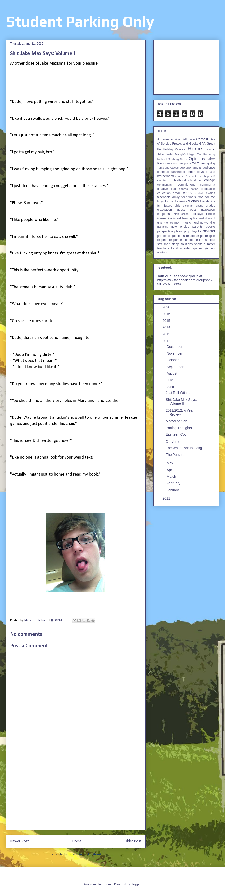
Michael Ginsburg (168, 159)
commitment (186, 184)
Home (76, 841)
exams (210, 193)
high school (181, 213)
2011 (166, 498)
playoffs (196, 231)
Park (160, 163)
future (168, 205)
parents (197, 226)
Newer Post (19, 841)
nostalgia (162, 226)
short (166, 244)
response (175, 240)
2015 (166, 321)
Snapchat (185, 163)
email (176, 193)
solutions (187, 244)
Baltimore (188, 139)
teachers (163, 248)
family (176, 197)
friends (193, 201)
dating (194, 188)
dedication (208, 189)
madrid (203, 218)
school (188, 240)
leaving (187, 218)
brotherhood (165, 176)
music (187, 222)
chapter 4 (163, 180)
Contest (202, 139)
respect (162, 240)
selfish (199, 240)
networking (207, 222)
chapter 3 (209, 176)
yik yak (210, 248)
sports (198, 244)
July (170, 380)
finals (192, 197)
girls (177, 205)
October (173, 360)
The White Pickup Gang (184, 448)
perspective (165, 231)
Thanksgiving (206, 163)
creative (162, 189)
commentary (164, 184)
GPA (202, 143)
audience (208, 167)
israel (177, 218)
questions (178, 236)
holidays (197, 214)
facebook (163, 197)
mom (177, 222)
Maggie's (180, 154)
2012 (166, 341)
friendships (207, 201)
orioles (184, 226)
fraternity (181, 201)
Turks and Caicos (168, 167)
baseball (163, 172)
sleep (175, 244)
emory (187, 193)
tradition (176, 248)
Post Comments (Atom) (85, 854)
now (174, 226)
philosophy (181, 231)
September (175, 367)
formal (169, 201)
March (172, 476)
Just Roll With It (177, 393)
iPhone (210, 214)
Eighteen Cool (176, 434)
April (170, 470)
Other (211, 159)
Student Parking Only (80, 21)
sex (159, 244)
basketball (178, 172)
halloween (208, 209)
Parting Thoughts (179, 428)
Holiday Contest (174, 149)
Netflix (184, 159)
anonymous (193, 167)
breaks (210, 172)
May (170, 463)
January (173, 490)
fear (184, 197)
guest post (186, 209)
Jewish (169, 154)
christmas (195, 180)
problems (163, 236)
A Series (163, 139)
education (164, 193)
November (175, 353)
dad (173, 189)
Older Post (133, 841)
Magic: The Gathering (201, 154)
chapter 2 (195, 176)
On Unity (172, 441)
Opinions (197, 158)
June (171, 387)
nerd (195, 222)
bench (191, 172)
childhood (179, 180)
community (207, 184)
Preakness (171, 163)
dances (183, 188)
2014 (166, 327)
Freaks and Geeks (185, 143)
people (210, 226)
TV (194, 163)
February (174, 483)
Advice (175, 139)
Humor (210, 149)
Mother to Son (176, 421)
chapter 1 (181, 176)
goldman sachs (193, 205)
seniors (210, 240)
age (182, 167)
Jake (160, 154)
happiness (164, 214)
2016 (166, 314)
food (201, 197)
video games (193, 248)
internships (164, 218)
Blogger (136, 884)
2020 (166, 307)
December (175, 347)
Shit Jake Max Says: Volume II (181, 402)
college (209, 180)
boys (200, 172)
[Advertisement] (76, 795)
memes (168, 222)
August (172, 373)
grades (210, 205)
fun (159, 205)
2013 (166, 334)
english (199, 193)
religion (210, 236)
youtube (162, 252)
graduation (164, 209)
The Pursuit (174, 455)
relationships (195, 236)
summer (209, 244)
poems (209, 231)
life (195, 218)
